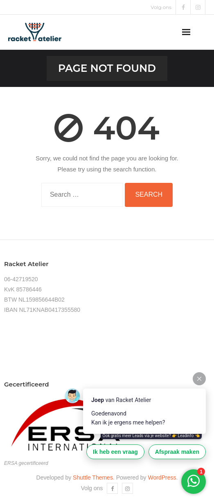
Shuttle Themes (93, 477)
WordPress (162, 477)
